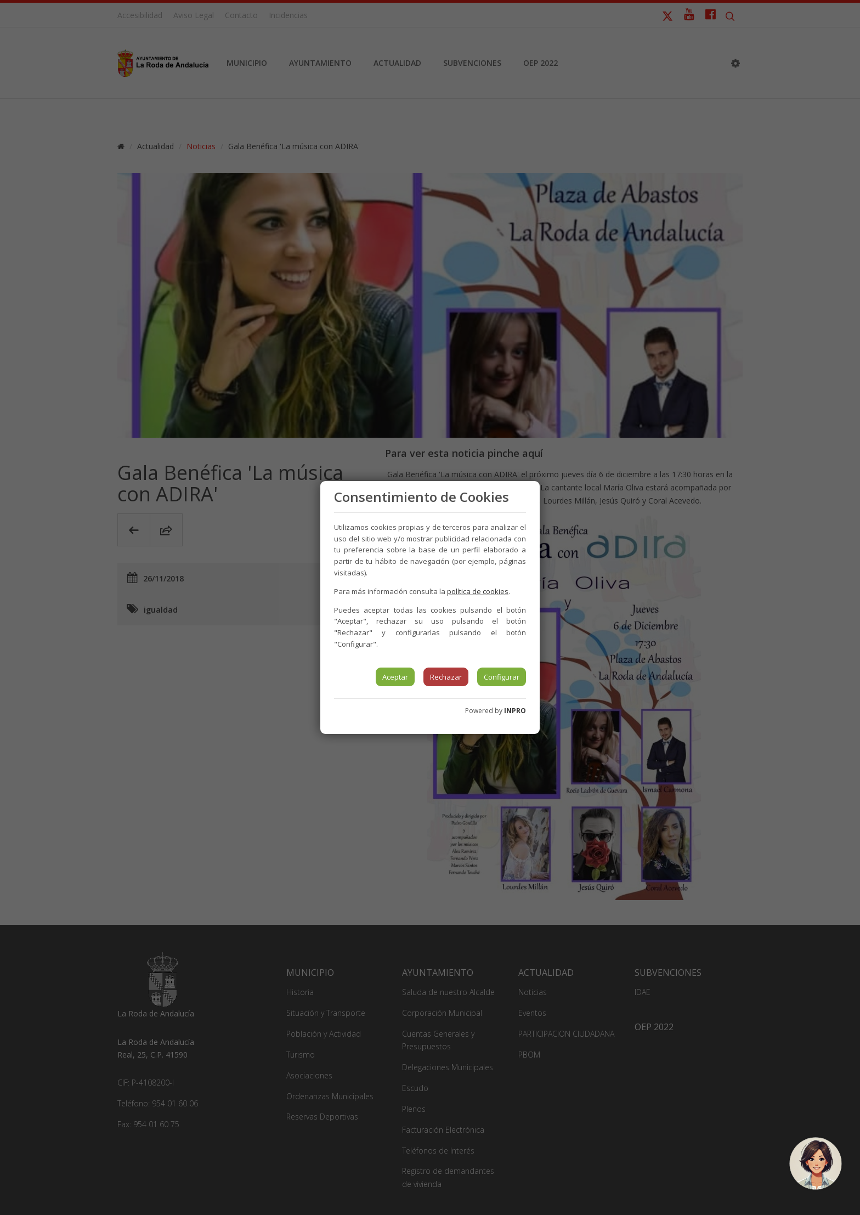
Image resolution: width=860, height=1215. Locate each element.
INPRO (515, 710)
